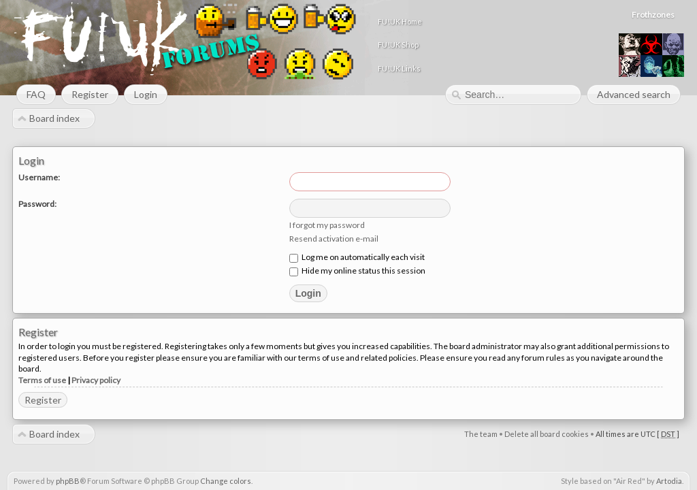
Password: (37, 204)
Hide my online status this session (357, 271)
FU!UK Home (518, 21)
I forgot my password (327, 225)
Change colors (225, 480)
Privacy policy (95, 381)
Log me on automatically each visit (357, 257)
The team (481, 434)
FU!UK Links (517, 68)
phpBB (68, 480)
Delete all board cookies (546, 434)
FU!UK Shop (516, 44)
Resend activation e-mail (333, 239)
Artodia (669, 480)
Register (43, 400)
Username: (39, 178)
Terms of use (42, 381)
